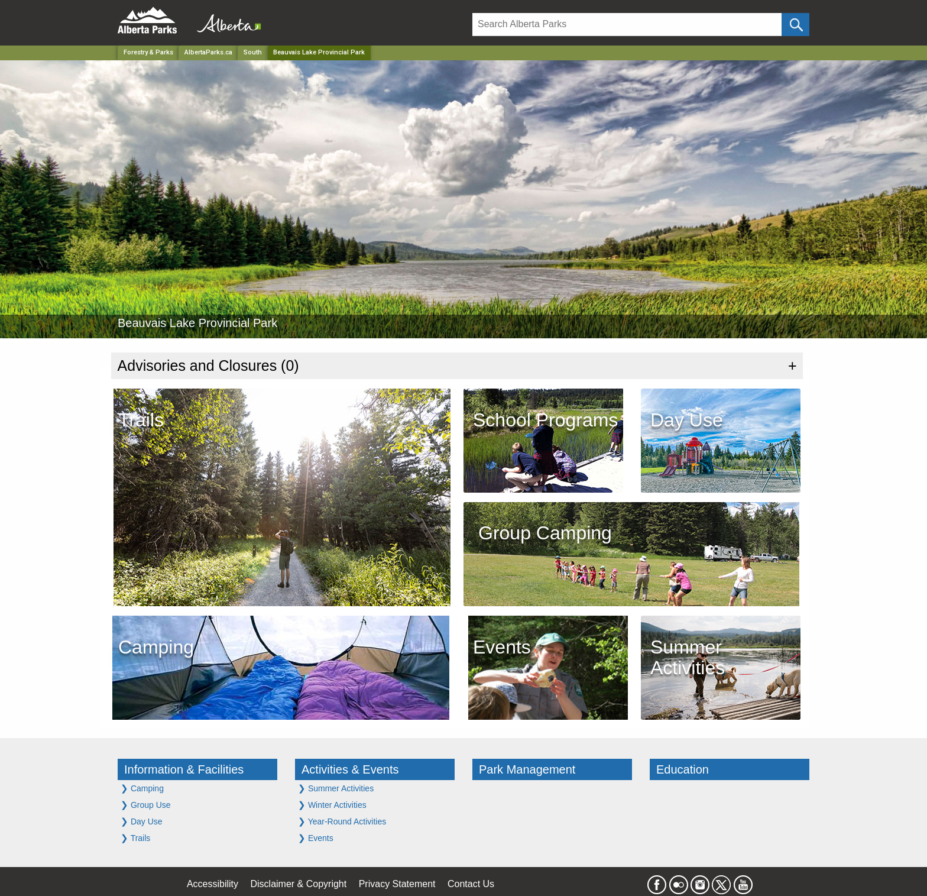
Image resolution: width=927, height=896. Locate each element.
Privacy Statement (397, 884)
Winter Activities (332, 805)
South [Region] (253, 52)
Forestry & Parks (148, 52)
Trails (135, 838)
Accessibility (212, 884)
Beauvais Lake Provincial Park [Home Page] (319, 52)
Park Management (527, 769)
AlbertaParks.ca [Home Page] (208, 52)
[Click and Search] (795, 24)
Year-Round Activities (342, 821)
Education (682, 769)
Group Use (146, 805)
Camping (142, 788)
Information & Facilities (184, 769)
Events (315, 838)
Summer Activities (336, 788)
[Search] (627, 24)
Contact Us (471, 884)
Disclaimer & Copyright (299, 884)
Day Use (142, 821)
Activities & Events (350, 769)
